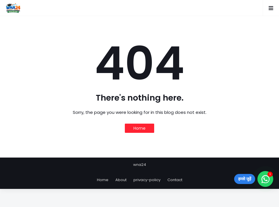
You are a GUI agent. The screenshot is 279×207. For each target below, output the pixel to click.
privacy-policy (146, 180)
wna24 (139, 164)
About (121, 180)
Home (139, 128)
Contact (174, 180)
